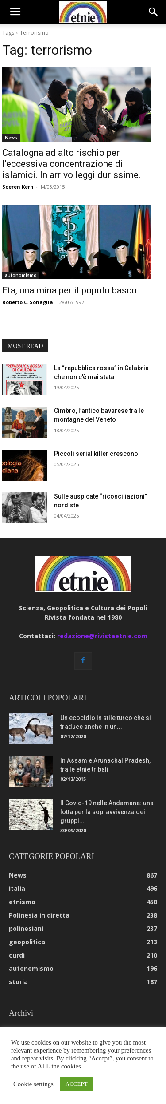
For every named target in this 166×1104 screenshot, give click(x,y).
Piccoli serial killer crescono (96, 453)
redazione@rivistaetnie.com (102, 636)
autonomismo (21, 275)
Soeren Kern (18, 186)
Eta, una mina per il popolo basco (69, 290)
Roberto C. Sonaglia (27, 302)
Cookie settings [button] (33, 1084)
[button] (15, 12)
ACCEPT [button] (77, 1083)
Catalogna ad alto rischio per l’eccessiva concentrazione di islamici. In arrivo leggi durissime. (71, 163)
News (11, 138)
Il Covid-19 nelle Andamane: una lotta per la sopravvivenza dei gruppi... (107, 811)
